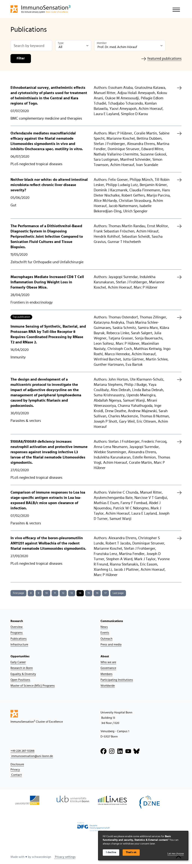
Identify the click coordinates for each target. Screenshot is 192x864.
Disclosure (17, 764)
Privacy (15, 769)
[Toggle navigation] (176, 9)
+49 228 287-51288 (22, 750)
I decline (111, 852)
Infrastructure (19, 644)
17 (105, 593)
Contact (16, 774)
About (104, 656)
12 (63, 593)
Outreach (106, 638)
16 (97, 593)
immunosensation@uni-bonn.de (31, 756)
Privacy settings (65, 856)
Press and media (111, 644)
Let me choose (175, 853)
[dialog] (143, 845)
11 (55, 593)
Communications (111, 621)
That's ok (131, 852)
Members (106, 674)
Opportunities (19, 656)
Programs (16, 632)
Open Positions (20, 679)
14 (80, 593)
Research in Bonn (21, 667)
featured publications (161, 59)
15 (89, 593)
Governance (108, 667)
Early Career (18, 662)
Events (104, 632)
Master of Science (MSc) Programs (32, 685)
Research (16, 621)
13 (71, 593)
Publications (18, 638)
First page (18, 593)
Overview (16, 626)
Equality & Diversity (23, 674)
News (104, 626)
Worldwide (107, 685)
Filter (21, 58)
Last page (118, 593)
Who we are (108, 662)
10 (46, 593)
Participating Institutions (116, 679)
